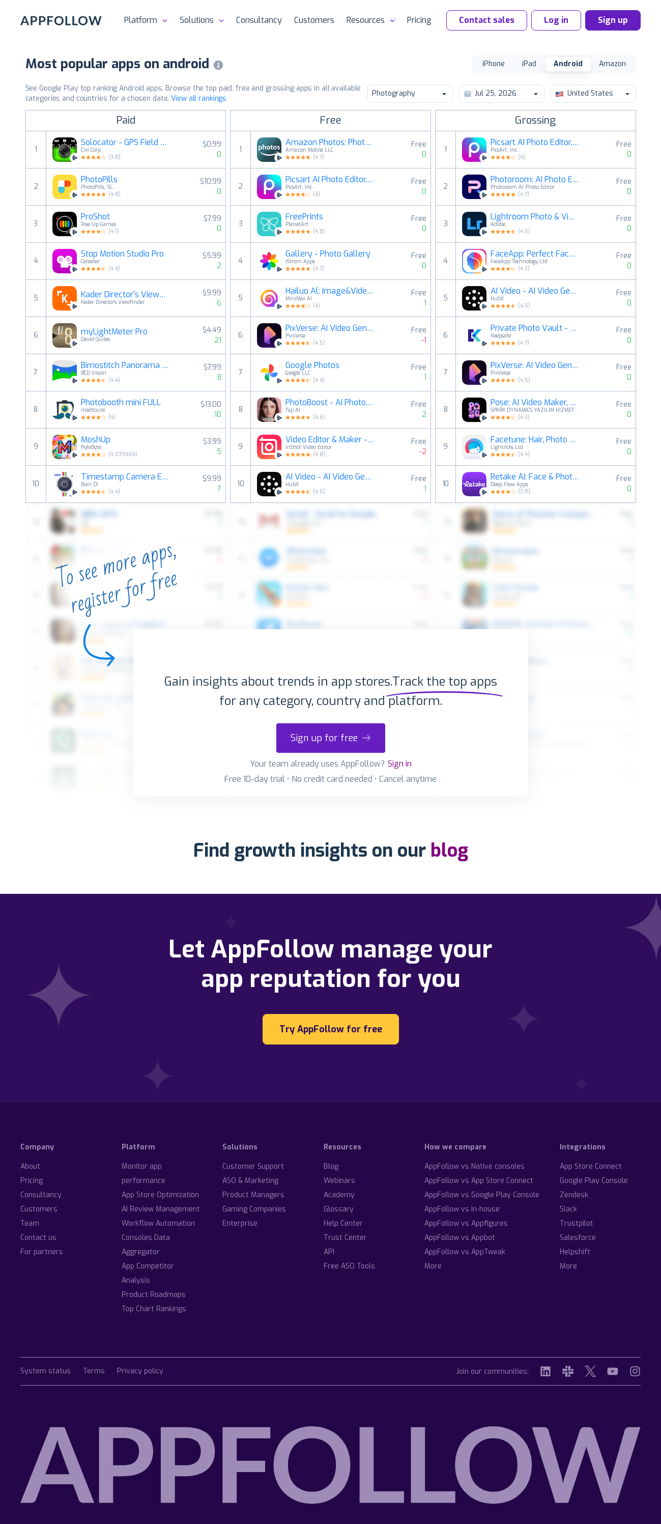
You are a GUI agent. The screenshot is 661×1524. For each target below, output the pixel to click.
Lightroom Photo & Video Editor (535, 216)
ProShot (95, 216)
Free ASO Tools (349, 1266)
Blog (331, 1166)
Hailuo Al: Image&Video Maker (329, 291)
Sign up (613, 20)
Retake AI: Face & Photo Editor (535, 477)
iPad (529, 64)
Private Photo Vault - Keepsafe (535, 328)
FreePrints (304, 216)
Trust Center (345, 1238)
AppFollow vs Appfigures (466, 1223)
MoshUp (95, 439)
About (30, 1166)
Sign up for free (331, 738)
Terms (94, 1371)
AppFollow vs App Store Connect (478, 1181)
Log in (556, 20)
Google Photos (312, 365)
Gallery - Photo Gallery (327, 254)
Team (29, 1223)
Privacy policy (140, 1371)
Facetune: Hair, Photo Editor (535, 439)
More (433, 1266)
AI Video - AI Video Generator (329, 477)
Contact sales (486, 20)
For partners (41, 1252)
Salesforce (578, 1238)
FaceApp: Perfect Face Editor (535, 254)
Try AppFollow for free (330, 1029)
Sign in (400, 763)
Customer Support (253, 1166)
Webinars (339, 1181)
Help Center (343, 1223)
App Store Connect (591, 1166)
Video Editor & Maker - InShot (329, 439)
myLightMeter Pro (114, 331)
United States (592, 93)
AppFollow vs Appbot (459, 1238)
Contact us (38, 1238)
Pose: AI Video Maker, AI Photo (535, 402)
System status (45, 1371)
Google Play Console (594, 1181)
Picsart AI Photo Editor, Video (329, 179)
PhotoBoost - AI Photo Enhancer (329, 402)
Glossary (339, 1209)
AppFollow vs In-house (462, 1209)
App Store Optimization (160, 1195)
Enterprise (239, 1223)
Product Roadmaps (154, 1295)
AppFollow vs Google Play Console (481, 1195)
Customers (314, 20)
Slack (568, 1209)
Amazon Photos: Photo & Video (329, 142)
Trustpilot (576, 1223)
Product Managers (253, 1195)
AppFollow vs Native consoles (474, 1166)
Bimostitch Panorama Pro (125, 365)
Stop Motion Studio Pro (122, 254)
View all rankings (198, 98)
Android (568, 64)
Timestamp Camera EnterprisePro (125, 477)
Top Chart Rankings (154, 1309)
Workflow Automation (158, 1223)
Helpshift (575, 1252)
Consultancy (259, 20)
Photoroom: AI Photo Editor (535, 179)
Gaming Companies (254, 1209)
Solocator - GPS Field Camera (125, 142)
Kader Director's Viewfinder (125, 294)
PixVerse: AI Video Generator (329, 328)
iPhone (493, 64)
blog (449, 850)
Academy (339, 1195)
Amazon (612, 64)
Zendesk (574, 1195)
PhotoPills (99, 179)
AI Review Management (161, 1209)
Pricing (419, 20)
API (329, 1252)
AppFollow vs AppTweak (464, 1252)
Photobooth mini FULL (121, 402)
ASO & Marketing (250, 1181)
